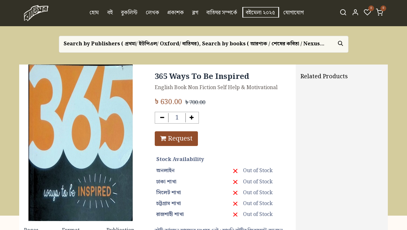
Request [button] (176, 139)
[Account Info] (355, 13)
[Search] (343, 13)
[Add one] (191, 117)
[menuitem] (94, 13)
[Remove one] (162, 117)
